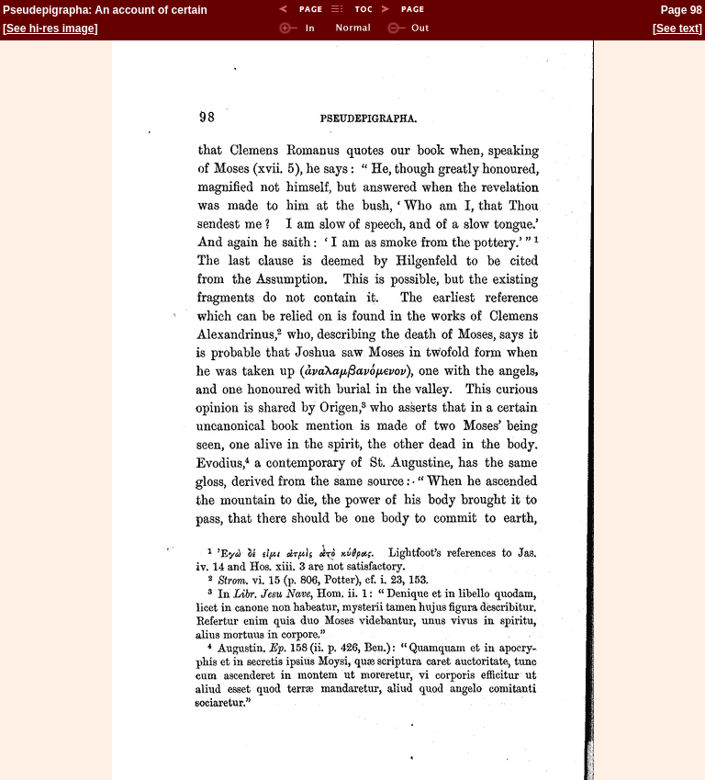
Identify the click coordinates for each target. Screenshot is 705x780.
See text (677, 28)
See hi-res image (50, 28)
